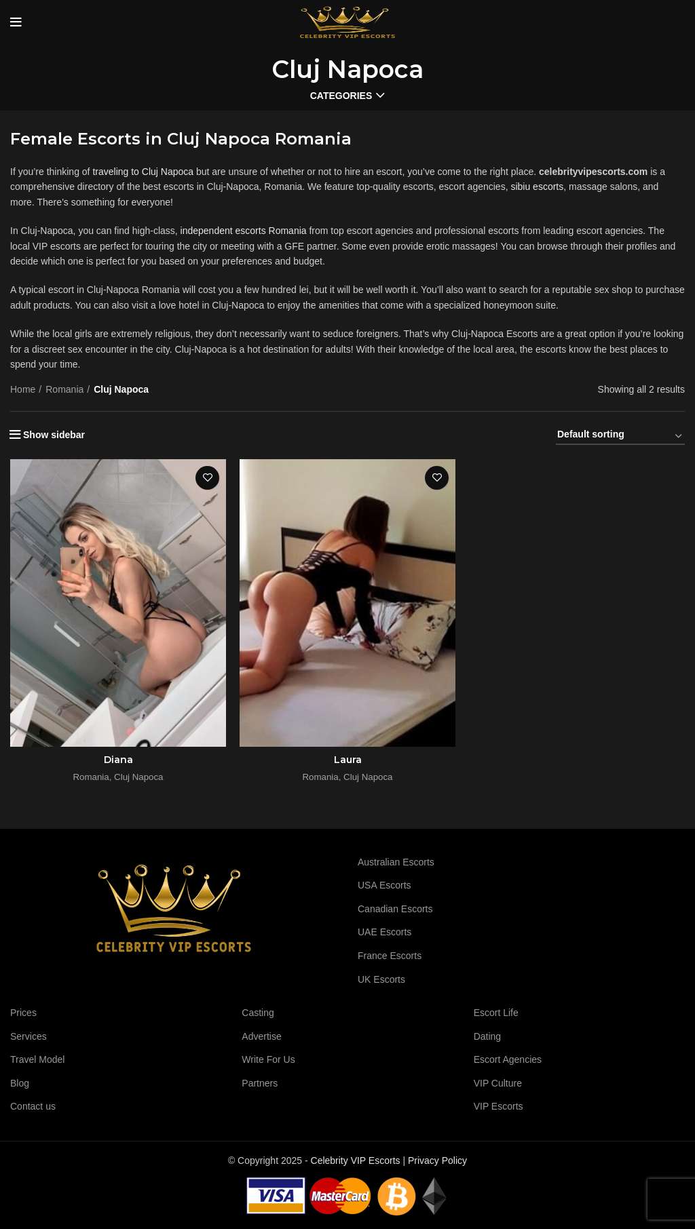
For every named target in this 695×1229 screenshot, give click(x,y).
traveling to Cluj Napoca (142, 171)
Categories (341, 95)
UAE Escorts (384, 931)
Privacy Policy (437, 1160)
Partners (260, 1083)
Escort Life (496, 1012)
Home (22, 389)
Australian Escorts (396, 862)
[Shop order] (620, 437)
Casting (258, 1012)
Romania (64, 389)
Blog (19, 1083)
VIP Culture (498, 1083)
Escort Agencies (508, 1059)
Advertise (261, 1036)
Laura (348, 760)
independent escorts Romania (244, 230)
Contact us (33, 1106)
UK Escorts (381, 979)
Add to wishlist (207, 478)
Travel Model (37, 1059)
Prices (23, 1012)
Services (28, 1036)
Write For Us (268, 1059)
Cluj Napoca (138, 777)
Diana (118, 760)
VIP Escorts (498, 1106)
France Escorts (389, 955)
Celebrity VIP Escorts (355, 1160)
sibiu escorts (536, 186)
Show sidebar (54, 435)
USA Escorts (384, 885)
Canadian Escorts (395, 908)
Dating (487, 1036)
